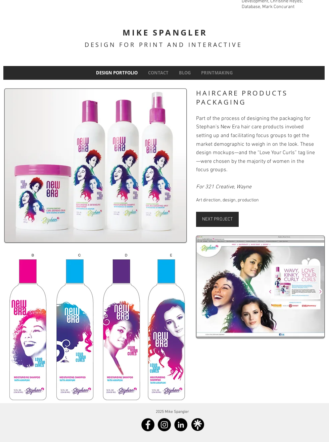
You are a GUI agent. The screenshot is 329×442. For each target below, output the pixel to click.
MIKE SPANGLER (165, 32)
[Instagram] (164, 424)
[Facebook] (147, 424)
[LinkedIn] (180, 424)
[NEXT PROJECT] (217, 219)
